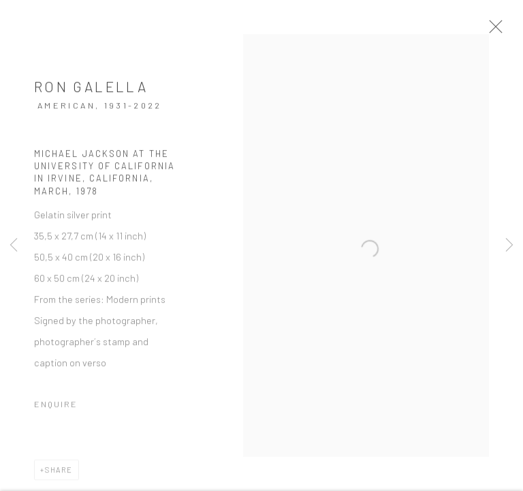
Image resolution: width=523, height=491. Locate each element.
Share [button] (59, 475)
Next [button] (509, 245)
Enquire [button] (56, 409)
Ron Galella (91, 91)
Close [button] (506, 30)
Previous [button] (13, 245)
